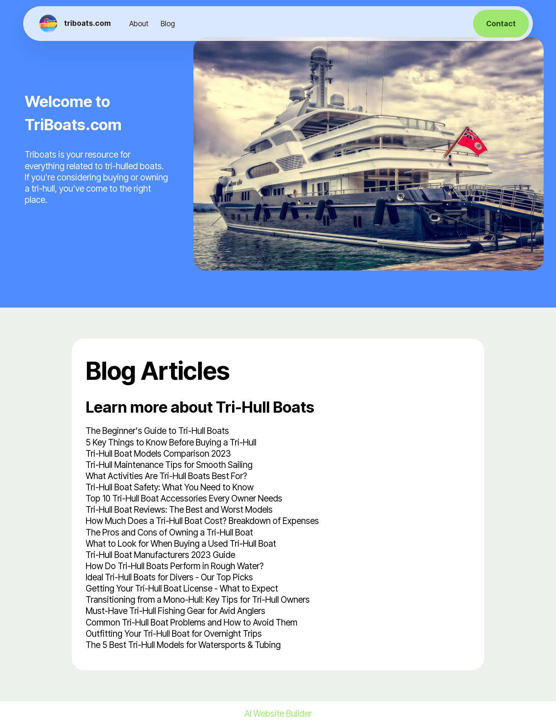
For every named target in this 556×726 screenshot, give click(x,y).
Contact (501, 23)
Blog (168, 23)
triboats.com (87, 23)
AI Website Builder (278, 713)
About (138, 23)
